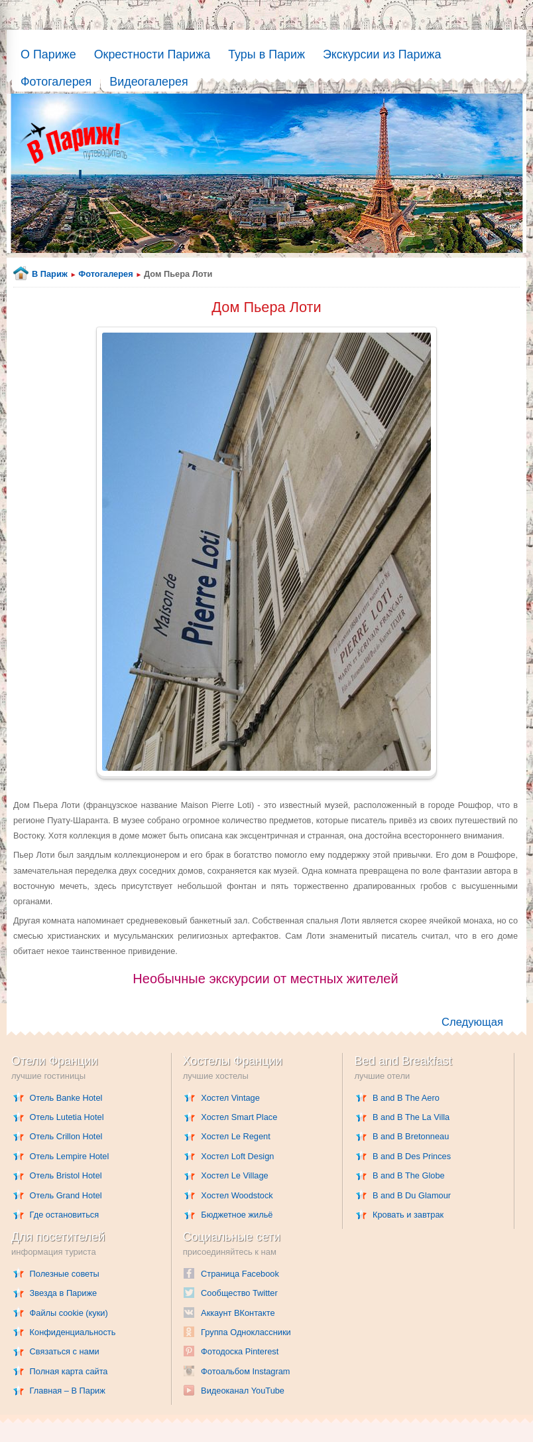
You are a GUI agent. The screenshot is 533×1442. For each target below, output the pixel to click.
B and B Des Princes (412, 1156)
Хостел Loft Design (237, 1156)
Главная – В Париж (67, 1391)
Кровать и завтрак (408, 1215)
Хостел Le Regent (235, 1136)
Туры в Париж (266, 54)
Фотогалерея (56, 81)
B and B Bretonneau (411, 1136)
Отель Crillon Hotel (66, 1136)
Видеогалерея (148, 81)
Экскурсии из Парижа (382, 54)
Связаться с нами (64, 1351)
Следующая (472, 1022)
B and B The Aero (406, 1098)
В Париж (50, 274)
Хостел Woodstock (236, 1195)
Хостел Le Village (234, 1175)
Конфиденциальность (73, 1332)
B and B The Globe (409, 1175)
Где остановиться (64, 1215)
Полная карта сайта (69, 1371)
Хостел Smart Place (239, 1117)
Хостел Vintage (230, 1098)
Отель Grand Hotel (66, 1195)
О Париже (48, 54)
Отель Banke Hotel (66, 1098)
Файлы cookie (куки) (69, 1313)
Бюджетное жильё (236, 1215)
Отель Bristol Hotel (66, 1175)
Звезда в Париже (63, 1293)
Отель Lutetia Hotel (67, 1117)
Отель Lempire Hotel (69, 1156)
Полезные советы (64, 1274)
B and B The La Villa (411, 1117)
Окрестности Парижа (152, 54)
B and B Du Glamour (412, 1195)
